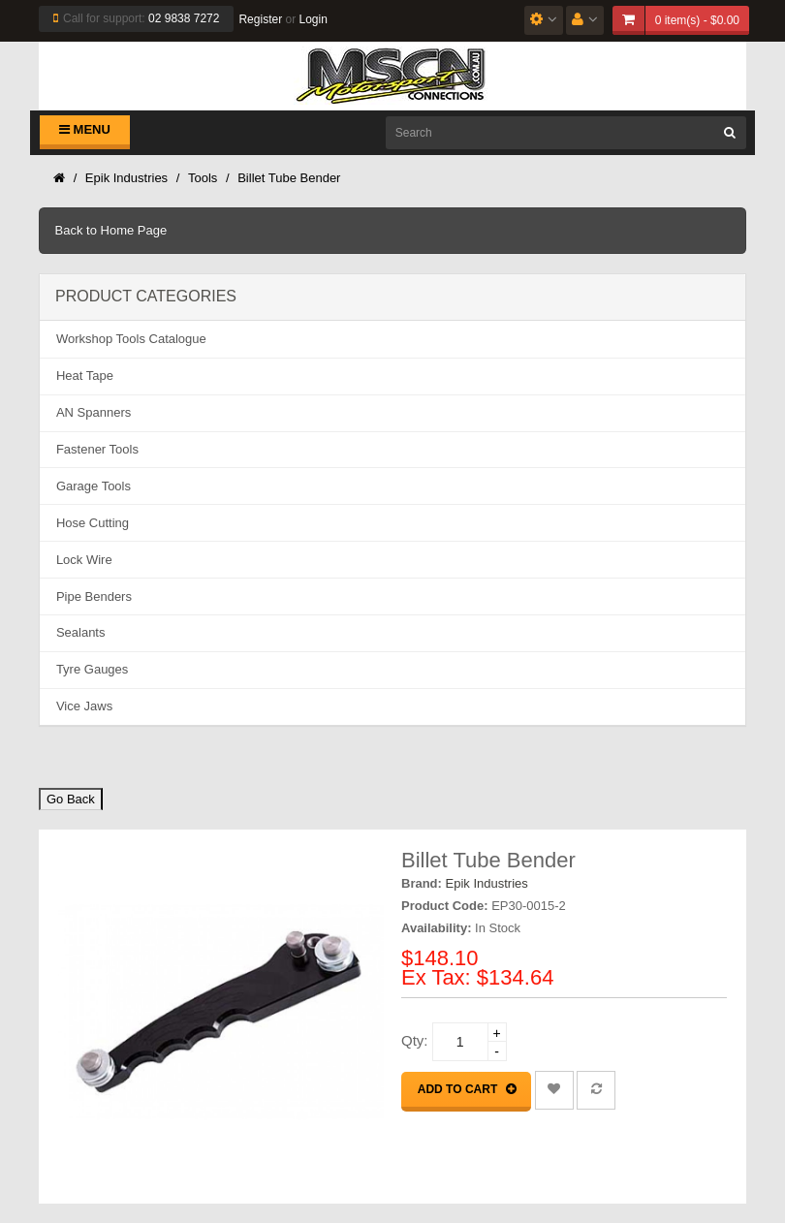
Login (312, 19)
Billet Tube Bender (288, 178)
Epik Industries (126, 178)
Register (260, 19)
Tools (202, 178)
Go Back (71, 799)
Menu (84, 129)
